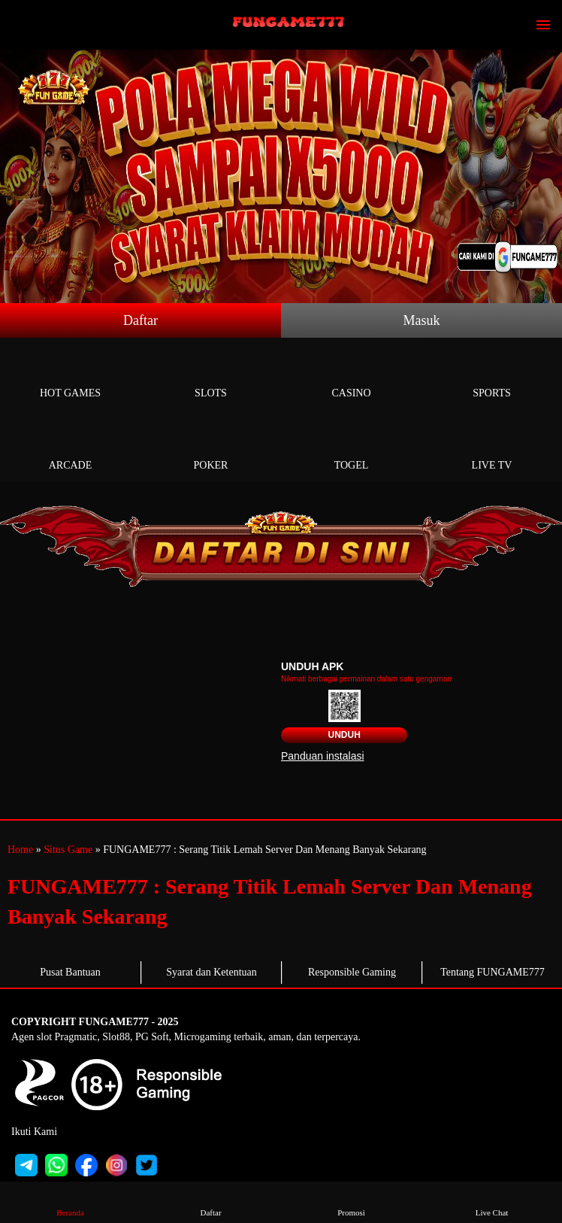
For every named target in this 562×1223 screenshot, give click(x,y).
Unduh (344, 735)
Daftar (140, 320)
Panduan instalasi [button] (322, 756)
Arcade (70, 448)
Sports (492, 376)
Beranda (70, 1201)
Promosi (351, 1201)
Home (20, 849)
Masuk (421, 320)
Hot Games (70, 376)
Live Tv (492, 448)
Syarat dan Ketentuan (211, 972)
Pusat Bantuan (70, 972)
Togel (351, 448)
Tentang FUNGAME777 (492, 972)
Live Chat (492, 1201)
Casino (351, 376)
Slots (211, 376)
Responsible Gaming (352, 972)
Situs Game (68, 849)
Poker (211, 448)
